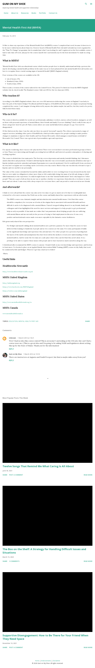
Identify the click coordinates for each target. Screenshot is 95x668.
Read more (88, 475)
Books (32, 13)
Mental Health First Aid (28, 321)
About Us (13, 13)
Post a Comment (16, 475)
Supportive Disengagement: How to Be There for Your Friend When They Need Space (45, 637)
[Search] (86, 4)
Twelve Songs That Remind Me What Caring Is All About (38, 466)
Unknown (12, 338)
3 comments (14, 561)
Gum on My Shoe (14, 4)
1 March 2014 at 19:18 (31, 354)
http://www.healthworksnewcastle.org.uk (18, 272)
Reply (11, 349)
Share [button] (87, 321)
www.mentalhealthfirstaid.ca (13, 314)
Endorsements (46, 661)
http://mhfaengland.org (11, 283)
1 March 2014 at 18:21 (26, 338)
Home (5, 13)
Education (13, 321)
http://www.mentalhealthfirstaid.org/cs (17, 302)
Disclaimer (56, 661)
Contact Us (52, 13)
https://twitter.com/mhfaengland (15, 291)
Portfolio (41, 13)
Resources (23, 13)
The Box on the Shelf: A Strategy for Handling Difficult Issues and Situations (44, 550)
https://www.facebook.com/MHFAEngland (18, 287)
